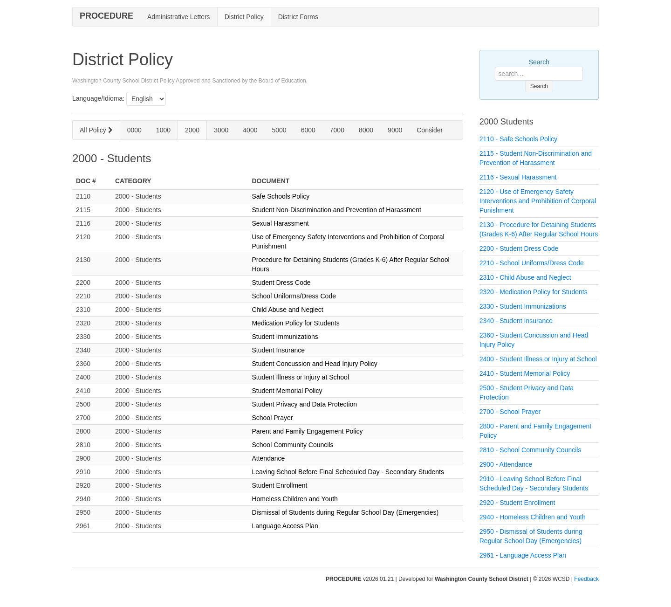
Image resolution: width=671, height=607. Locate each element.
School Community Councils (292, 444)
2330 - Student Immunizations (522, 306)
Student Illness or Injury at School (300, 377)
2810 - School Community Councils (530, 450)
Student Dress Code (281, 282)
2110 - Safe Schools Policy (518, 139)
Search (539, 62)
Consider (430, 130)
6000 (308, 130)
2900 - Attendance (506, 464)
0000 (134, 130)
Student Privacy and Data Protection (304, 404)
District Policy (244, 17)
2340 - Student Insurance (516, 320)
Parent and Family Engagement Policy (307, 431)
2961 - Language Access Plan (522, 555)
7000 (337, 130)
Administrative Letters (178, 17)
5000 (279, 130)
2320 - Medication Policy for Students (533, 292)
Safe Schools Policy (280, 196)
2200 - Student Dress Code (519, 248)
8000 (366, 130)
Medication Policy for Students (295, 323)
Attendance (268, 458)
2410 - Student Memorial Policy (524, 373)
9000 (395, 130)
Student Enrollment (279, 485)
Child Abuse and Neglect (287, 309)
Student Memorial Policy (287, 390)
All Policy (96, 130)
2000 (192, 130)
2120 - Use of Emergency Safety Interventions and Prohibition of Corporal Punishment (537, 201)
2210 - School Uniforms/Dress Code (531, 263)
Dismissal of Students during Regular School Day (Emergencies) (345, 512)
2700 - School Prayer (510, 411)
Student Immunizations (285, 336)
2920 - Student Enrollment (517, 502)
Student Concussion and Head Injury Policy (314, 363)
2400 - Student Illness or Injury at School (538, 359)
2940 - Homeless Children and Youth (532, 517)
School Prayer (272, 417)
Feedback (586, 579)
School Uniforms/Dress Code (294, 296)
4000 (250, 130)
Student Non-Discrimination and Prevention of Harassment (336, 210)
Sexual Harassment (280, 223)
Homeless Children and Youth (294, 499)
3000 (221, 130)
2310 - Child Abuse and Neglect (525, 277)
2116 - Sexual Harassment (518, 177)
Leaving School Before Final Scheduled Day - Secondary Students (348, 472)
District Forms (298, 17)
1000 (163, 130)
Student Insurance (278, 350)
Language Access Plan (285, 526)
